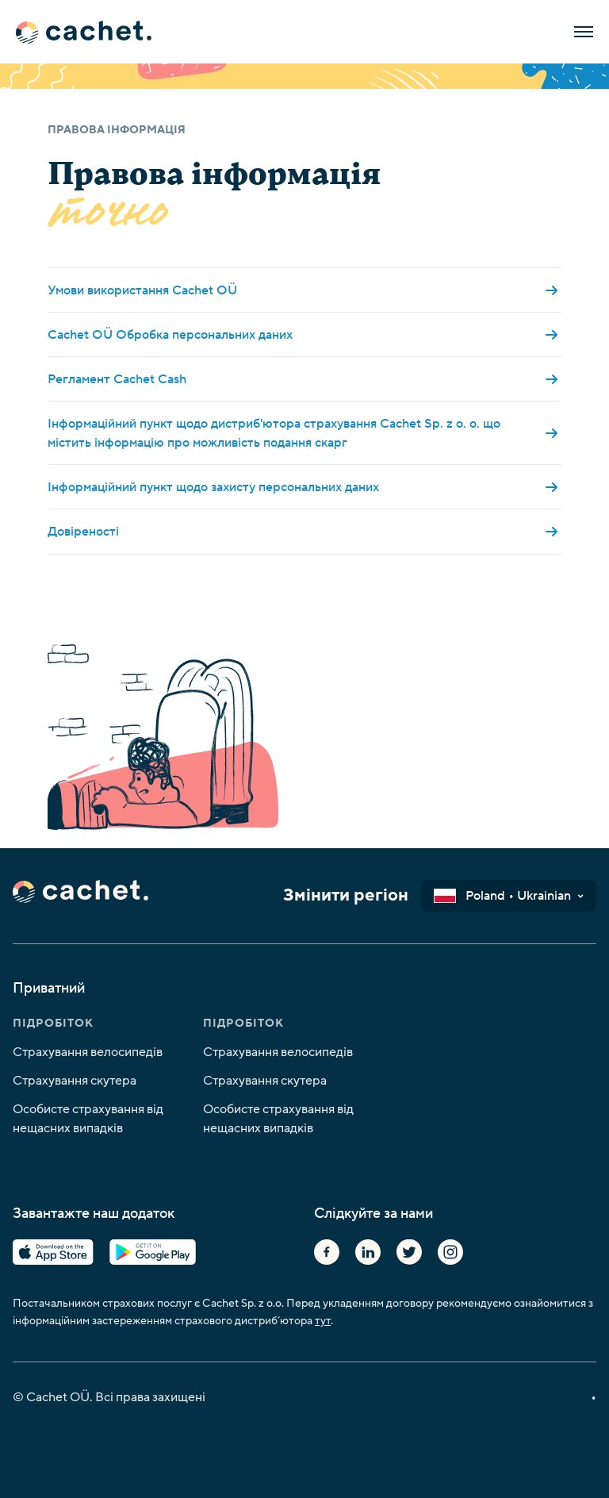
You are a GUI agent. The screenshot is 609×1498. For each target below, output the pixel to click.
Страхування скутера (74, 1080)
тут (323, 1320)
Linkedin (368, 1252)
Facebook (326, 1252)
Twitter (409, 1252)
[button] (508, 896)
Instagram (450, 1252)
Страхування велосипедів (88, 1052)
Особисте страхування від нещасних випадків (88, 1118)
